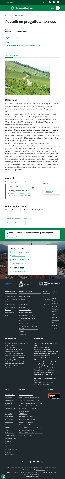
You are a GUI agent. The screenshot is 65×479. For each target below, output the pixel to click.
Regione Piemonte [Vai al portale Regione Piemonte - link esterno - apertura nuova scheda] (9, 2)
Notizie (18, 16)
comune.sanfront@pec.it (16, 354)
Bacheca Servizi (9, 433)
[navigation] (3, 8)
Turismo (21, 332)
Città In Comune (40, 470)
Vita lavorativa (23, 334)
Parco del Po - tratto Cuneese (27, 408)
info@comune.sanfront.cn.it (17, 356)
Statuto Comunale (10, 436)
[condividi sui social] (9, 37)
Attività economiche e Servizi (55, 320)
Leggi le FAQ (8, 414)
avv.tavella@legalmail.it (43, 384)
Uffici (6, 302)
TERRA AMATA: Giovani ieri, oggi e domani (31, 433)
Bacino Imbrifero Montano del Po (28, 406)
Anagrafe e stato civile (25, 302)
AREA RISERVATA (31, 476)
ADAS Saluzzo (23, 414)
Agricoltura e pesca (24, 296)
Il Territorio (55, 303)
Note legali (8, 441)
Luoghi (54, 301)
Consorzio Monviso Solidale (27, 419)
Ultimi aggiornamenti (11, 449)
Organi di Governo (10, 296)
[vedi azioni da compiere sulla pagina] (19, 37)
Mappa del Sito (9, 455)
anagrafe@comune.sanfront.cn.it (21, 196)
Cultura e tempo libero (25, 313)
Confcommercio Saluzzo (26, 395)
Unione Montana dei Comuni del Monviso (30, 403)
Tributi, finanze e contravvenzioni (28, 329)
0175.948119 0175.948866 (23, 194)
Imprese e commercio (25, 321)
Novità (12, 16)
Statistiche (8, 452)
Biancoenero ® (47, 472)
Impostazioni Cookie (10, 444)
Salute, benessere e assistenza (28, 326)
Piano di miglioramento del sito (10, 408)
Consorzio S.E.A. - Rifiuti (26, 417)
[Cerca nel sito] (58, 8)
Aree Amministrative (11, 299)
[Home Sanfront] (20, 8)
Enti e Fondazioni (10, 307)
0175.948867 (12, 348)
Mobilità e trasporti (24, 323)
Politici (7, 315)
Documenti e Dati (10, 304)
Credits (7, 447)
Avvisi (44, 307)
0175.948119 (11, 345)
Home (7, 16)
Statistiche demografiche (26, 422)
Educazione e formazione (26, 315)
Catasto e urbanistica (25, 310)
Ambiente (22, 299)
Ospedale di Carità (24, 411)
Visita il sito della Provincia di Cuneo (29, 400)
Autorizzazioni (23, 307)
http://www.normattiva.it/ (26, 430)
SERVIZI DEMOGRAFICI (16, 186)
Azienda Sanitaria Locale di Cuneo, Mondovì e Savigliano (35, 427)
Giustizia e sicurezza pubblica (27, 318)
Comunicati (46, 304)
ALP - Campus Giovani (25, 436)
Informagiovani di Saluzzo (26, 425)
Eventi (54, 298)
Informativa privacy (10, 438)
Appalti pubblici (23, 304)
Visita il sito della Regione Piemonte (29, 398)
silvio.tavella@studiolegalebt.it (46, 382)
